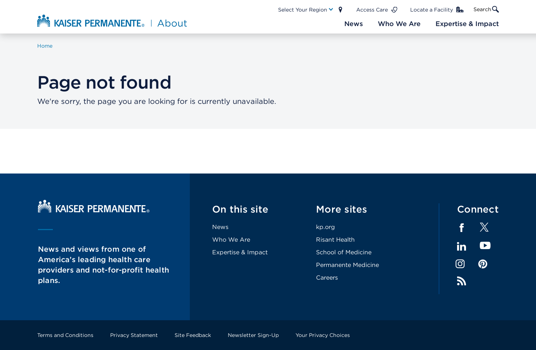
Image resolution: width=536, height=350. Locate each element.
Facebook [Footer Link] (461, 227)
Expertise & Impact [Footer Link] (240, 252)
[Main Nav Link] (306, 10)
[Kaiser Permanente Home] (94, 210)
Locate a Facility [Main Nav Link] (431, 10)
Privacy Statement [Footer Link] (134, 335)
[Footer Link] (484, 229)
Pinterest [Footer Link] (482, 264)
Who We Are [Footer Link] (231, 239)
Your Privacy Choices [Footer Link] (323, 335)
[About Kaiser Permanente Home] (113, 20)
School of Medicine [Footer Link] (343, 252)
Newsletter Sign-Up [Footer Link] (253, 335)
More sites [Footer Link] (341, 209)
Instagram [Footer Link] (460, 264)
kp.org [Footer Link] (325, 226)
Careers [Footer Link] (327, 277)
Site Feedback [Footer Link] (193, 335)
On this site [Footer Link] (240, 209)
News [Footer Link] (220, 226)
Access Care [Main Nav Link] (372, 10)
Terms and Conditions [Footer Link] (65, 335)
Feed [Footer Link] (461, 281)
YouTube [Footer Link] (485, 246)
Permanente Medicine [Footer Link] (347, 264)
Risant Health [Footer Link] (335, 239)
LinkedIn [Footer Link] (461, 246)
